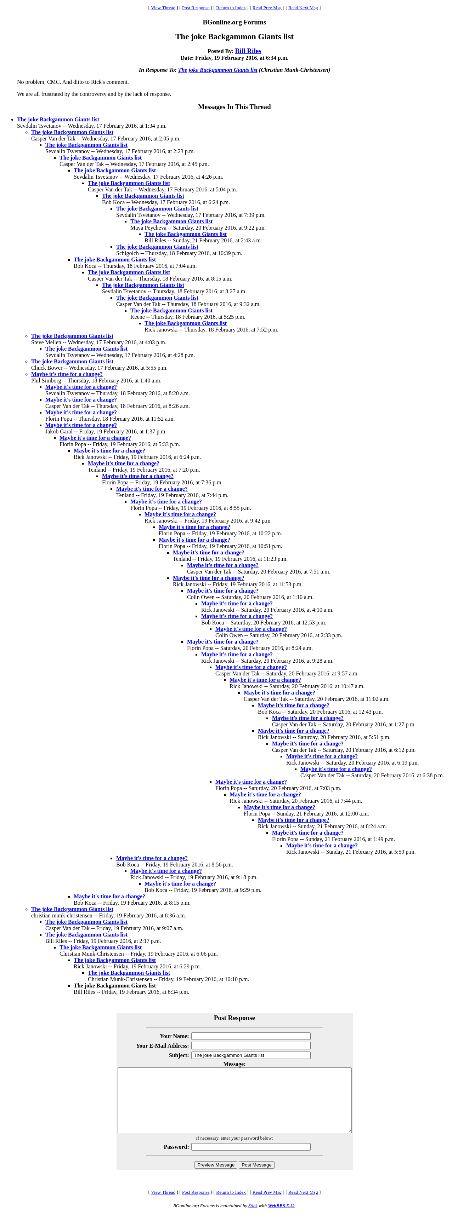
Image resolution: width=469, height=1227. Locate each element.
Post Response (195, 7)
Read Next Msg (303, 7)
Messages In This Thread (234, 106)
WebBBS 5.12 (281, 1218)
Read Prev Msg (267, 7)
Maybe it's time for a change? (67, 374)
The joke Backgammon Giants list (218, 70)
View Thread (163, 7)
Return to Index (231, 7)
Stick (253, 1218)
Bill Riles (248, 50)
